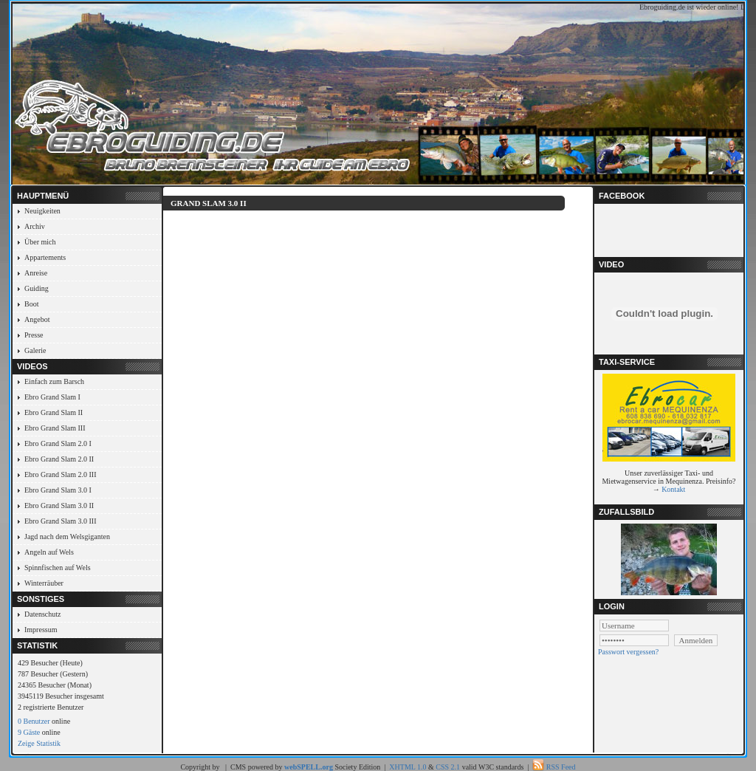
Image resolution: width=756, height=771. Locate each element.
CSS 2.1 (448, 767)
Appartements (45, 257)
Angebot (36, 319)
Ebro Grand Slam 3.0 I (58, 490)
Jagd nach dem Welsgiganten (67, 536)
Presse (34, 335)
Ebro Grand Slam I (52, 397)
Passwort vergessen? (628, 652)
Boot (31, 304)
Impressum (40, 630)
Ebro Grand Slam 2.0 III (60, 474)
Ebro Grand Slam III (54, 428)
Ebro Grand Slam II (53, 412)
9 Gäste (29, 732)
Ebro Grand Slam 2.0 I (58, 443)
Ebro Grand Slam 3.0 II (59, 505)
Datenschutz (42, 614)
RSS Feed (561, 767)
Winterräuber (43, 583)
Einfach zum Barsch (54, 381)
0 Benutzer (34, 721)
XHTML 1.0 (407, 767)
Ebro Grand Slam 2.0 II (59, 459)
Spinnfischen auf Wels (57, 567)
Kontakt (673, 489)
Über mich (40, 242)
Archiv (34, 226)
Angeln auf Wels (49, 552)
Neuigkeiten (42, 211)
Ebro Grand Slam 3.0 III (60, 521)
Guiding (36, 288)
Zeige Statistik (39, 743)
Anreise (35, 273)
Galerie (35, 350)
